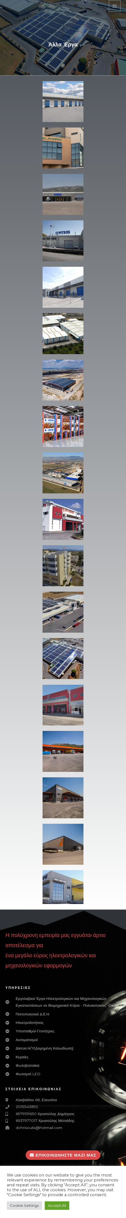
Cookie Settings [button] (24, 1205)
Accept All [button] (57, 1205)
